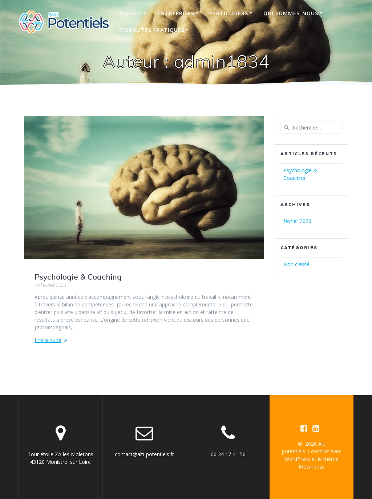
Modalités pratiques (152, 29)
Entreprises (175, 13)
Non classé (296, 264)
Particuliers (228, 13)
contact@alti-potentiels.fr (144, 454)
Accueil (130, 13)
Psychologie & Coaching (78, 276)
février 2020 (297, 221)
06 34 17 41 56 (228, 454)
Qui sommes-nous (290, 13)
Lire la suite (48, 340)
